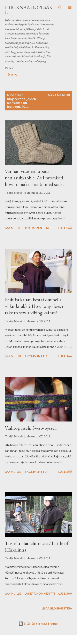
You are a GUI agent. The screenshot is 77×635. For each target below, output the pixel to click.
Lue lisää (65, 228)
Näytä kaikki (59, 95)
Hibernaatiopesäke (29, 9)
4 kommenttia (35, 471)
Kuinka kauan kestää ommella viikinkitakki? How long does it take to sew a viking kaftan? (35, 306)
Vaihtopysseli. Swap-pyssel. (31, 428)
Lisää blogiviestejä (57, 608)
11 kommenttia (36, 228)
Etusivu (12, 74)
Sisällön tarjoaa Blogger (38, 623)
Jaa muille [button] (13, 228)
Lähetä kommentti (39, 593)
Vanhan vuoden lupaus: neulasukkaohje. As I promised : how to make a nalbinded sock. (35, 177)
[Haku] (59, 7)
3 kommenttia (35, 356)
